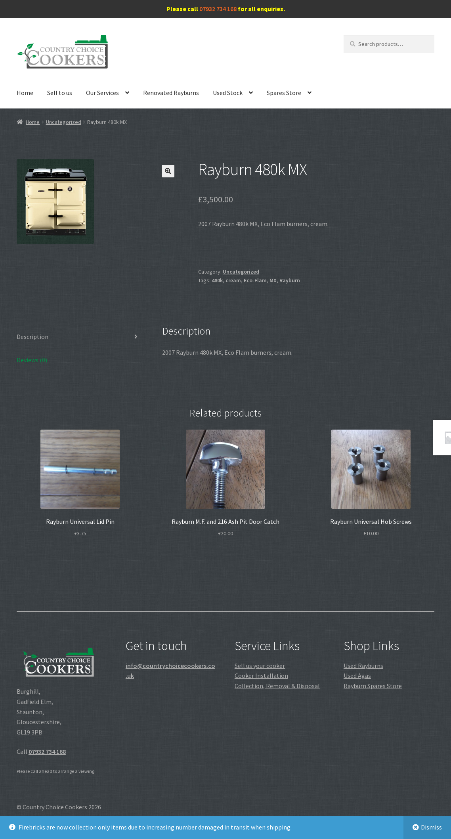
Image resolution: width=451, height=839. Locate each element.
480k (217, 280)
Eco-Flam (255, 280)
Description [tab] (32, 337)
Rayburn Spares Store (373, 686)
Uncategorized (63, 122)
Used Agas (357, 675)
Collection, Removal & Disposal (277, 686)
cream (233, 280)
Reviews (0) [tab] (32, 360)
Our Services (102, 93)
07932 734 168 (218, 9)
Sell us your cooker (260, 666)
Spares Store (284, 93)
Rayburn (289, 280)
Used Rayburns (363, 666)
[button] (168, 171)
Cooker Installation (261, 675)
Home (25, 93)
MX (273, 280)
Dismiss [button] (431, 827)
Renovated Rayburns (171, 93)
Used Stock (228, 93)
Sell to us (59, 93)
